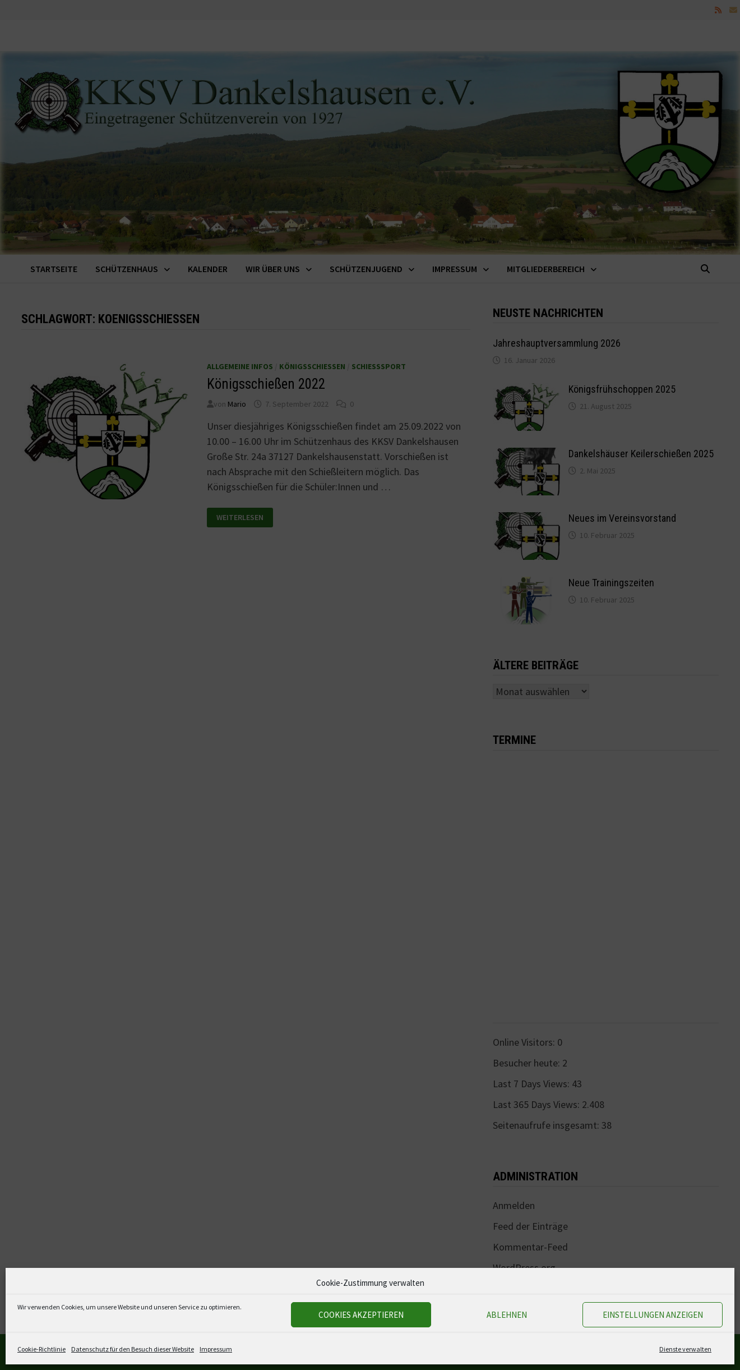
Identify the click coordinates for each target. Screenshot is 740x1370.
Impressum (216, 1349)
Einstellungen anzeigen (653, 1314)
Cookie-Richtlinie (41, 1349)
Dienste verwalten (685, 1349)
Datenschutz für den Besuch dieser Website (132, 1349)
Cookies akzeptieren (361, 1314)
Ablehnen (507, 1314)
